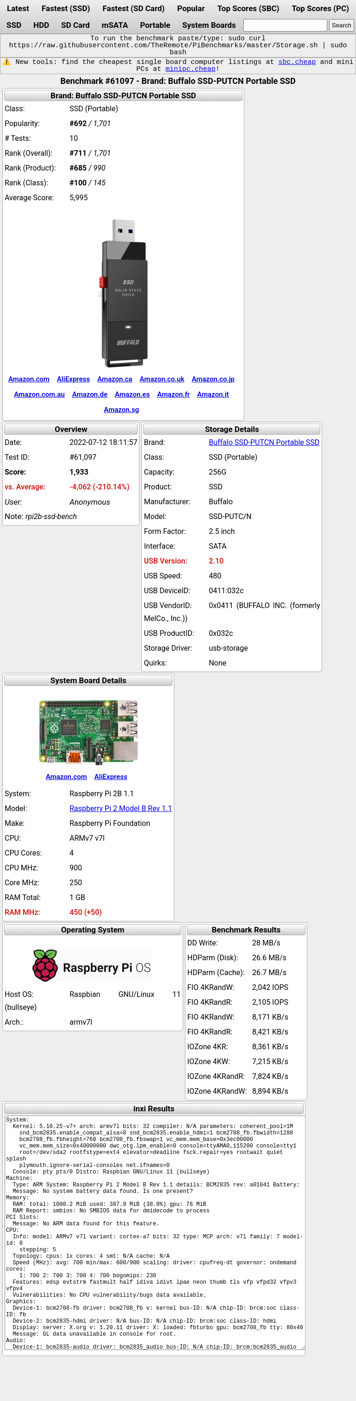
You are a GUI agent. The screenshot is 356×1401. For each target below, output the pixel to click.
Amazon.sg (121, 410)
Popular (190, 8)
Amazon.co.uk (162, 379)
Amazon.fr (173, 394)
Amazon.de (90, 394)
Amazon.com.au (39, 394)
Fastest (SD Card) (133, 8)
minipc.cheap (190, 69)
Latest (18, 8)
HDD (41, 25)
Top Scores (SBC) (248, 8)
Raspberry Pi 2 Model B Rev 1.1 (121, 808)
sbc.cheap (297, 62)
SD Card (75, 25)
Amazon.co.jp (213, 379)
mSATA (115, 25)
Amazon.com (29, 379)
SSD (13, 25)
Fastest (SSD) (66, 8)
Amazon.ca (114, 379)
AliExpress (73, 379)
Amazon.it (213, 394)
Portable (155, 25)
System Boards (209, 25)
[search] (285, 25)
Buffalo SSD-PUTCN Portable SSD (264, 442)
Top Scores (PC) (320, 8)
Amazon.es (132, 394)
